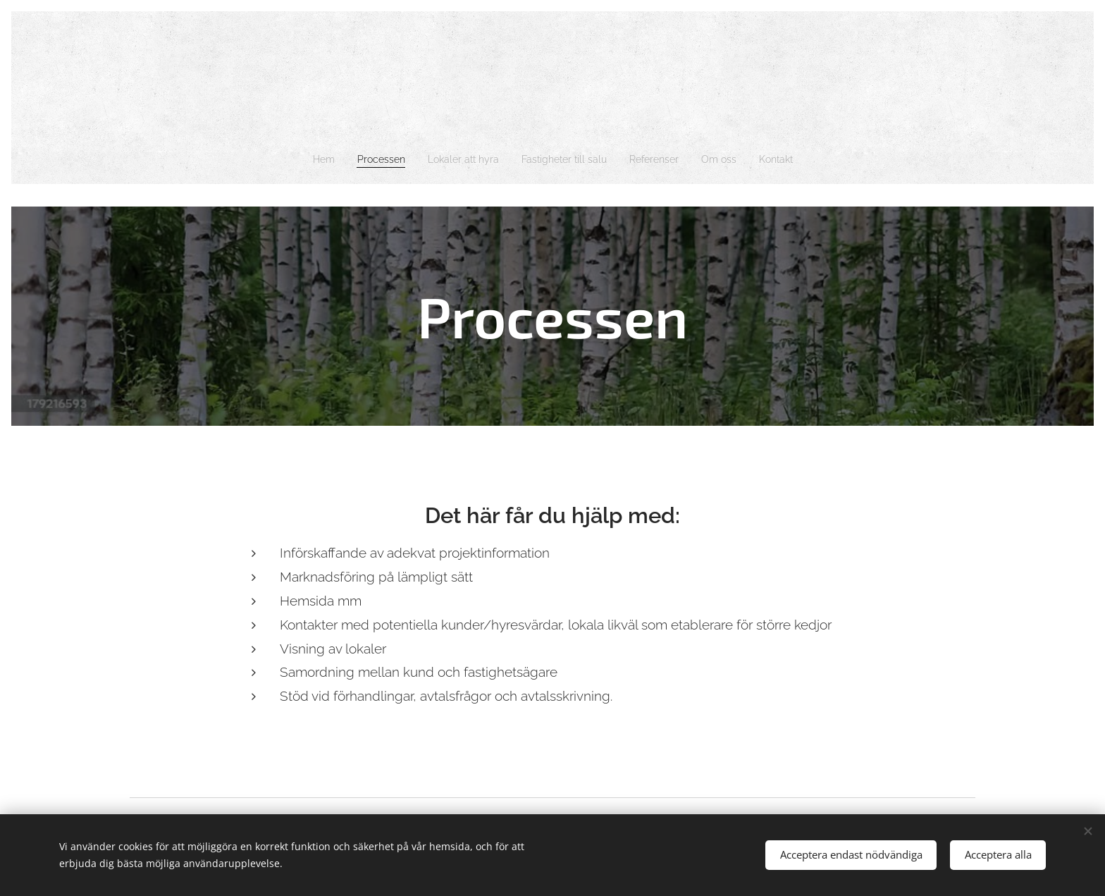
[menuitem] (305, 159)
